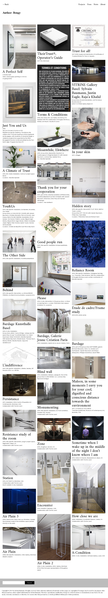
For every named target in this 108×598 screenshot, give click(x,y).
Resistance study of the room (17, 436)
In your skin (81, 152)
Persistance (11, 399)
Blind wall (44, 372)
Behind (8, 290)
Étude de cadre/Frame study (88, 310)
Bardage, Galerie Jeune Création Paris (52, 338)
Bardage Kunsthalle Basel (17, 326)
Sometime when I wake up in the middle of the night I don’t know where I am (88, 449)
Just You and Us (14, 125)
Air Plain (9, 552)
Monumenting (47, 407)
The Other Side (14, 255)
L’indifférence (13, 365)
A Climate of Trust (16, 171)
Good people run (49, 242)
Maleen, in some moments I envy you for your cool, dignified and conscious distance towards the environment (87, 393)
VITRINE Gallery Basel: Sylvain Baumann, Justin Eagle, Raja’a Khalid (86, 91)
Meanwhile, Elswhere (53, 150)
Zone (41, 444)
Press (89, 4)
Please (41, 298)
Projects (81, 4)
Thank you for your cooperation (52, 190)
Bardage (78, 344)
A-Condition (81, 553)
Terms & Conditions (52, 115)
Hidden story (81, 206)
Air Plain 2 (45, 563)
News (96, 4)
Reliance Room (83, 270)
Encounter (45, 505)
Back (7, 4)
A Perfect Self (13, 72)
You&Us (9, 206)
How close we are (85, 516)
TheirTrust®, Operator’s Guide (50, 56)
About (102, 4)
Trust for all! (81, 51)
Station (8, 478)
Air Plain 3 (10, 516)
